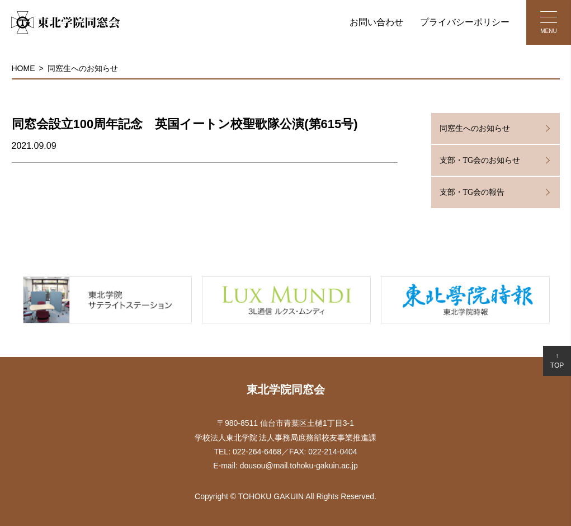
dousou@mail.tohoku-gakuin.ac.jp (299, 465)
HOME (23, 68)
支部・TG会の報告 (472, 192)
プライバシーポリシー (464, 22)
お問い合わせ (376, 22)
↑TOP (557, 360)
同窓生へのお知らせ (83, 68)
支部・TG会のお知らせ (480, 160)
